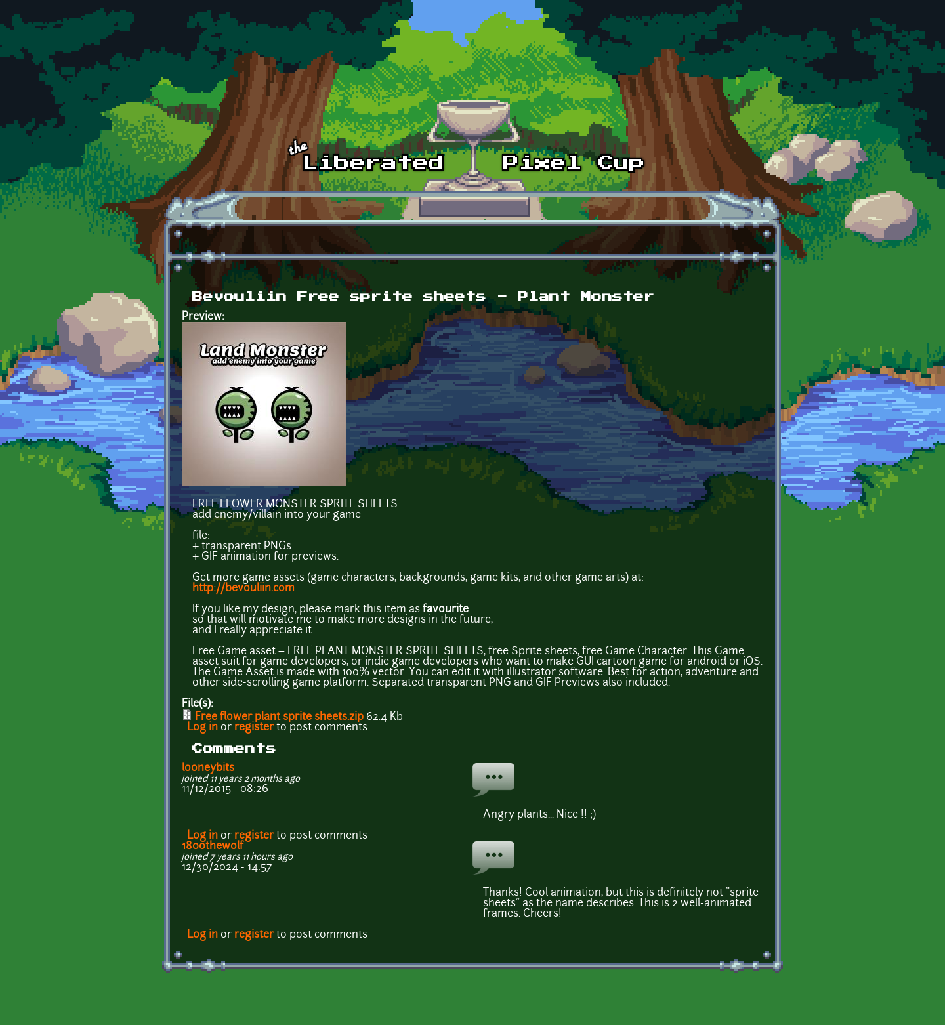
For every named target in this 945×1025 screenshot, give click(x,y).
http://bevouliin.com (243, 588)
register (254, 727)
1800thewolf (212, 846)
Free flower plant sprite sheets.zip (279, 717)
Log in (202, 727)
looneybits (208, 768)
